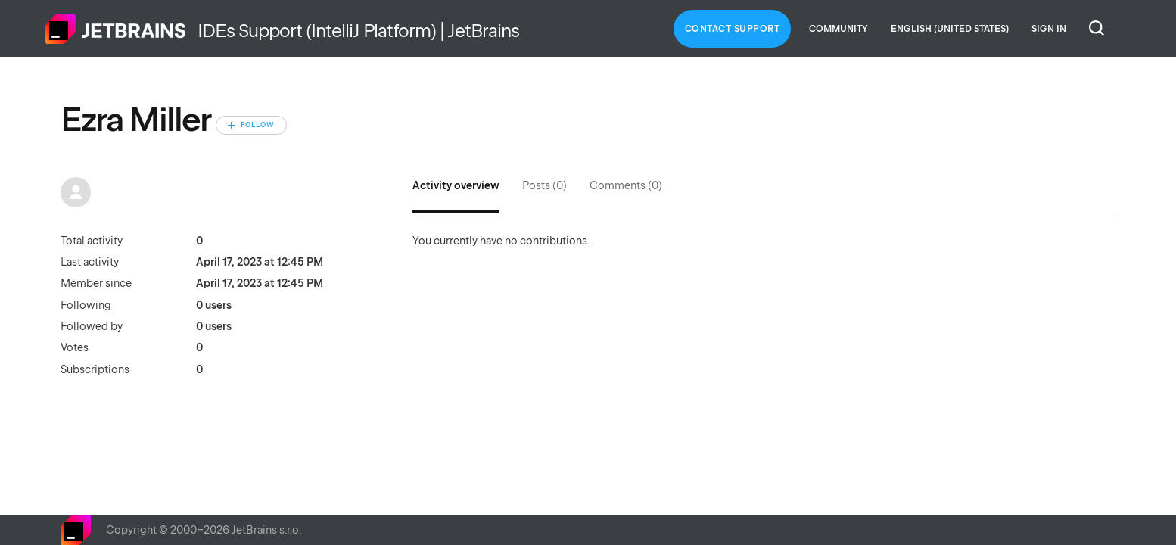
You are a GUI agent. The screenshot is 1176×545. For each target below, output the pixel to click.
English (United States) (950, 28)
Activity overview (455, 185)
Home (115, 29)
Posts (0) (544, 185)
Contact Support (732, 28)
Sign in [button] (1048, 28)
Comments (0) (626, 185)
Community (838, 28)
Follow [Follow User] (258, 125)
